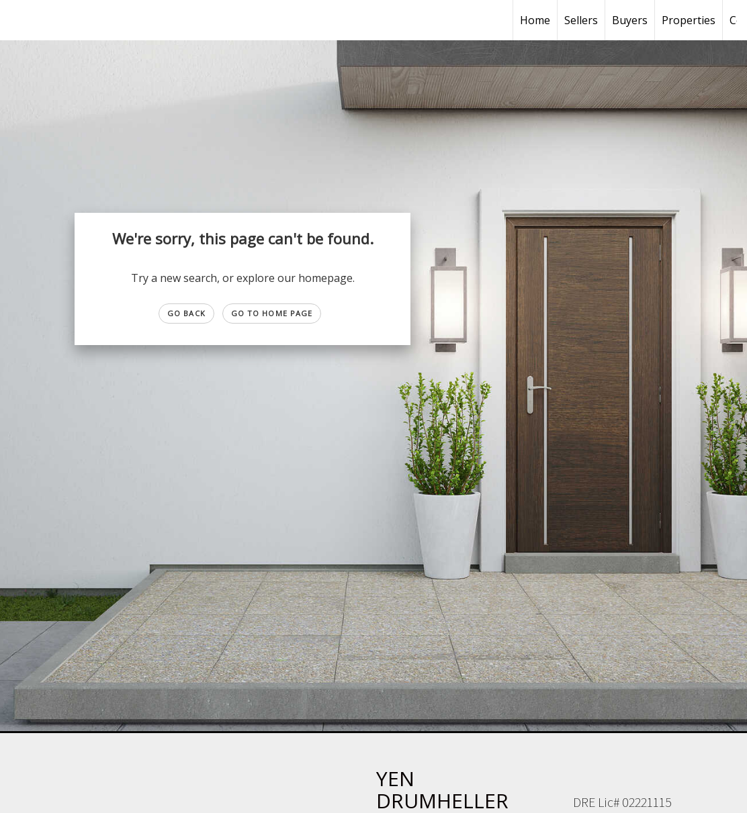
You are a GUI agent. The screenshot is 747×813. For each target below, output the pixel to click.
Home (535, 20)
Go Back (186, 313)
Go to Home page (272, 313)
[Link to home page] (17, 20)
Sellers (581, 20)
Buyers (630, 20)
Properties (688, 20)
